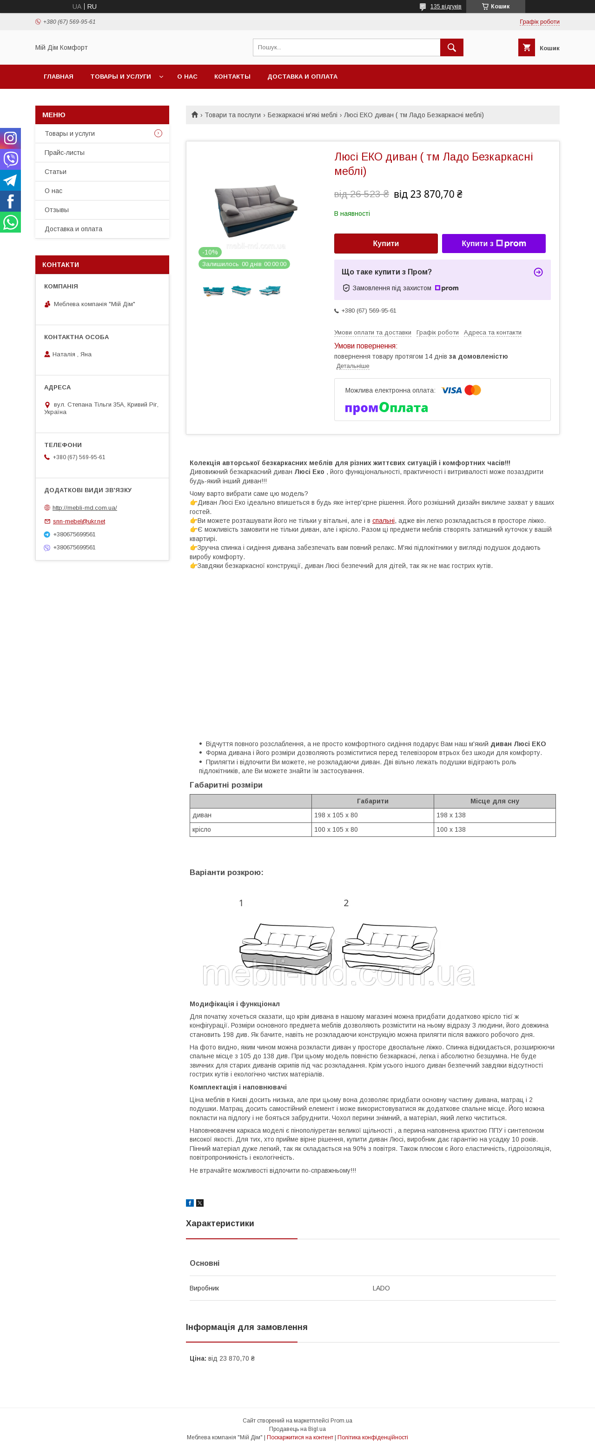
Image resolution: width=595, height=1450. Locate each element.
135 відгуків (446, 6)
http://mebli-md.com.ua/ (85, 507)
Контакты (232, 76)
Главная (58, 76)
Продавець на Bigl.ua (297, 1429)
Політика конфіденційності (372, 1437)
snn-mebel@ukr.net (79, 521)
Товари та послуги (233, 115)
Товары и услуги (120, 76)
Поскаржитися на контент (300, 1437)
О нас (187, 76)
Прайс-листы (65, 152)
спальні (383, 520)
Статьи (55, 171)
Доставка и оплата (302, 76)
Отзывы (57, 210)
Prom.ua (341, 1420)
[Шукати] (451, 47)
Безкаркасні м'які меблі (302, 115)
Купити (386, 243)
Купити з (494, 244)
